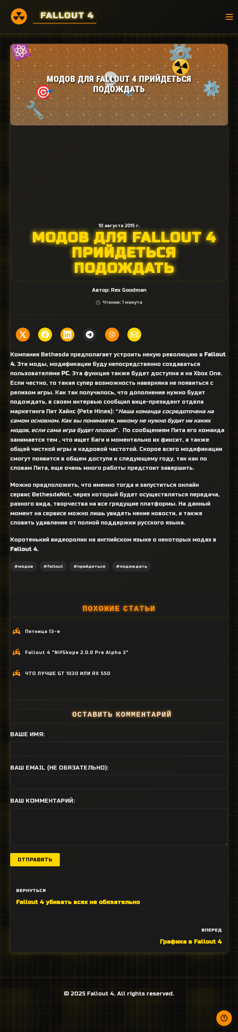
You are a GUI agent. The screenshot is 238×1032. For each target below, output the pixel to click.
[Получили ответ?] (224, 1018)
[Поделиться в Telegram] (90, 335)
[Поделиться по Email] (134, 335)
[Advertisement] (119, 172)
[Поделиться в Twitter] (23, 335)
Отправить (35, 860)
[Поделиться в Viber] (112, 335)
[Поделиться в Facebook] (45, 335)
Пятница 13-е (42, 631)
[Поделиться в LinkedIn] (67, 335)
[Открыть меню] (229, 16)
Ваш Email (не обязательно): (59, 767)
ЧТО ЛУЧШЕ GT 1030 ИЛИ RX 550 (67, 673)
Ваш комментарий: (42, 800)
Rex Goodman (128, 290)
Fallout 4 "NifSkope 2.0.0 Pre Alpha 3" (77, 652)
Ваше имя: (27, 734)
